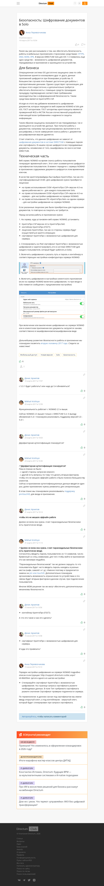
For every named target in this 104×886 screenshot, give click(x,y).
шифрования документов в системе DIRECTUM (41, 142)
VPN (32, 56)
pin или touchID (36, 573)
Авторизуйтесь (29, 716)
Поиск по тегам (23, 871)
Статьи (20, 838)
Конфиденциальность (26, 857)
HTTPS (81, 54)
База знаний (22, 846)
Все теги (20, 863)
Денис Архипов (32, 378)
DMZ (21, 56)
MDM (26, 56)
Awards (20, 849)
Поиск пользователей (26, 874)
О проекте (21, 852)
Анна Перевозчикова (36, 33)
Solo (58, 355)
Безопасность (69, 355)
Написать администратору (28, 865)
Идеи (19, 844)
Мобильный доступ (28, 355)
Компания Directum (27, 833)
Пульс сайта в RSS (24, 860)
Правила (20, 855)
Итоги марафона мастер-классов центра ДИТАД (45, 760)
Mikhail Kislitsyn (32, 401)
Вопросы (20, 841)
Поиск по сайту (23, 868)
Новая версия (47, 355)
